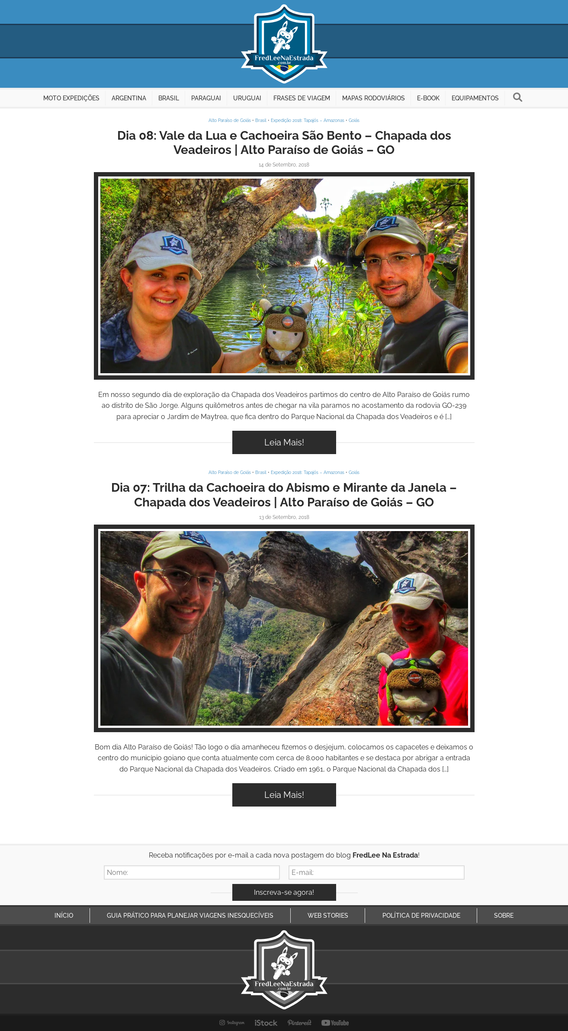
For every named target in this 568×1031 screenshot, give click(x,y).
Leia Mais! (284, 442)
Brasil (260, 120)
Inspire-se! (284, 276)
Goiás (354, 120)
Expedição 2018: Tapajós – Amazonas (307, 120)
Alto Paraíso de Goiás (230, 120)
